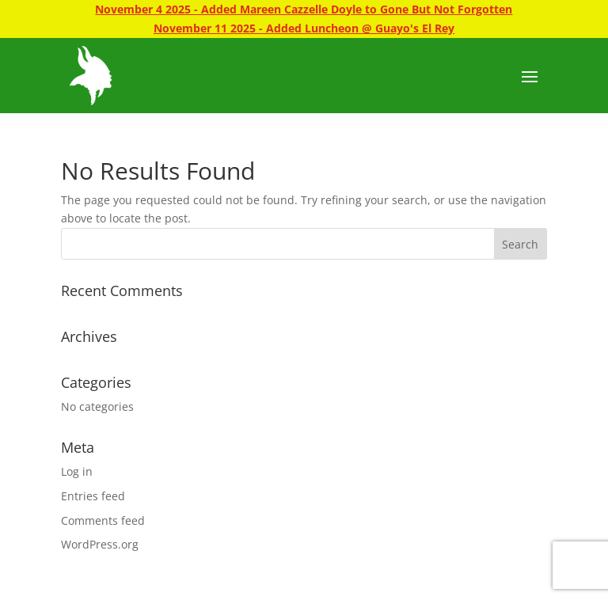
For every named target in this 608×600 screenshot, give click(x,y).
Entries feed (93, 495)
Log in (77, 471)
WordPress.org (100, 544)
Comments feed (103, 520)
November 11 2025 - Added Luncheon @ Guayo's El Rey (304, 28)
